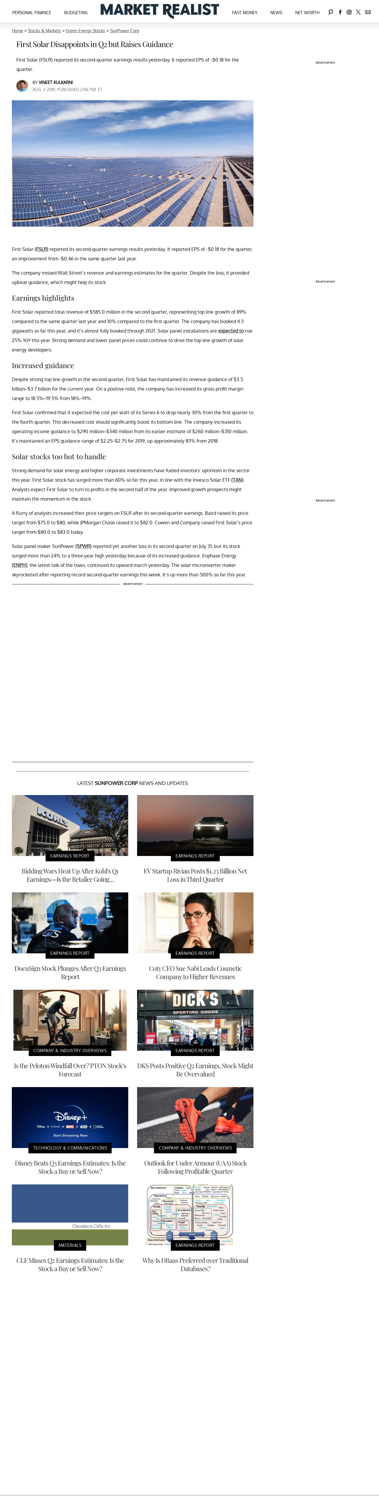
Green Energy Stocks (85, 30)
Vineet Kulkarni (56, 82)
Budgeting (76, 12)
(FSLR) (41, 249)
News (276, 12)
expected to (231, 331)
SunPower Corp (124, 30)
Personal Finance (31, 12)
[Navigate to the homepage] (160, 11)
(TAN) (237, 480)
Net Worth (307, 12)
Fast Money (244, 12)
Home (17, 30)
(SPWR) (83, 546)
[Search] (330, 11)
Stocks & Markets (44, 30)
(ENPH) (19, 565)
